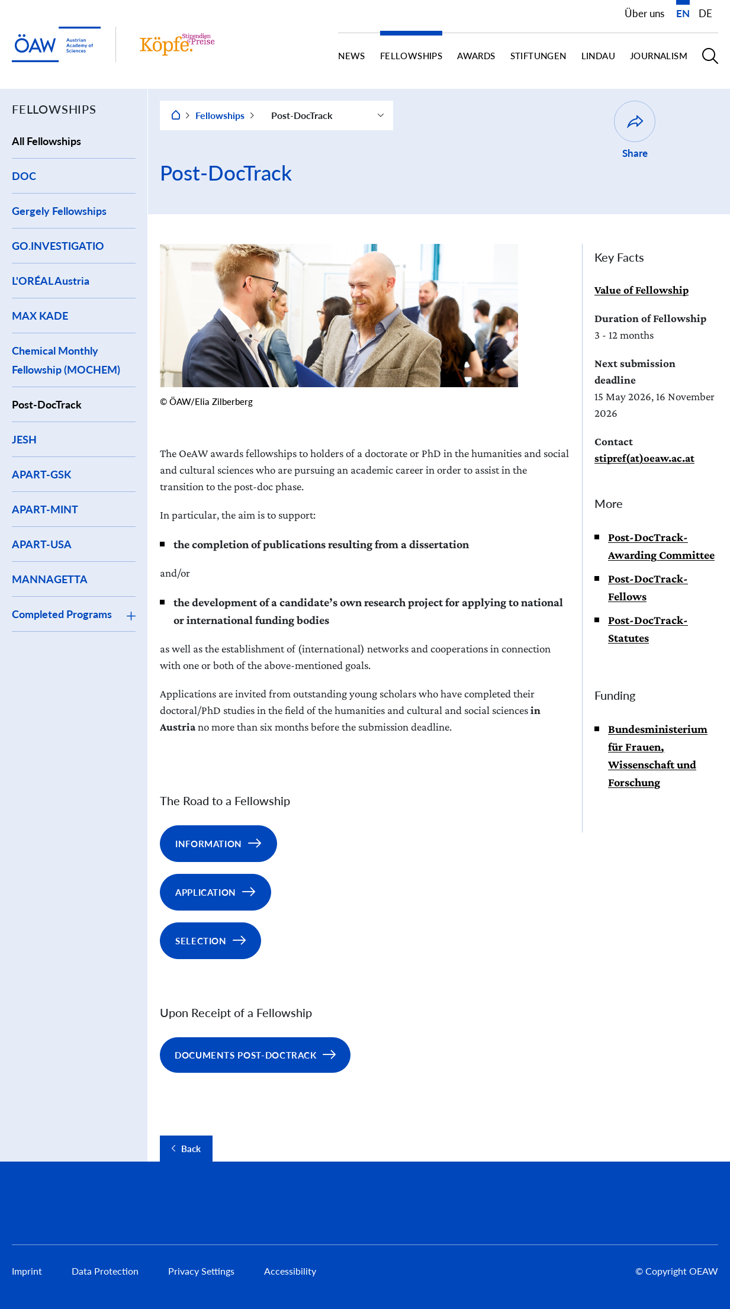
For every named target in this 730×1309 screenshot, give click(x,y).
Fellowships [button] (411, 56)
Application (205, 892)
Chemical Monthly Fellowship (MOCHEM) (66, 360)
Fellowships (220, 115)
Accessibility (290, 1270)
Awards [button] (476, 56)
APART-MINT (45, 509)
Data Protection (105, 1270)
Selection (201, 940)
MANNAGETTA (50, 579)
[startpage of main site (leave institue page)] (56, 44)
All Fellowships (46, 140)
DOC (24, 175)
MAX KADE (40, 315)
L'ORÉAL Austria (50, 280)
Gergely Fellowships (59, 210)
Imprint (27, 1270)
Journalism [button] (658, 56)
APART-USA (42, 544)
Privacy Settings (201, 1270)
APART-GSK (41, 474)
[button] (710, 60)
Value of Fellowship (641, 290)
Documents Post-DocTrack (246, 1055)
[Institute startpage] (177, 44)
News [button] (351, 56)
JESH (24, 439)
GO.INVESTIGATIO (58, 245)
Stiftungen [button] (538, 56)
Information (208, 843)
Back (191, 1148)
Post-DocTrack (47, 404)
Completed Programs (62, 613)
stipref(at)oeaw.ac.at (644, 458)
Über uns (644, 13)
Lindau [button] (598, 56)
